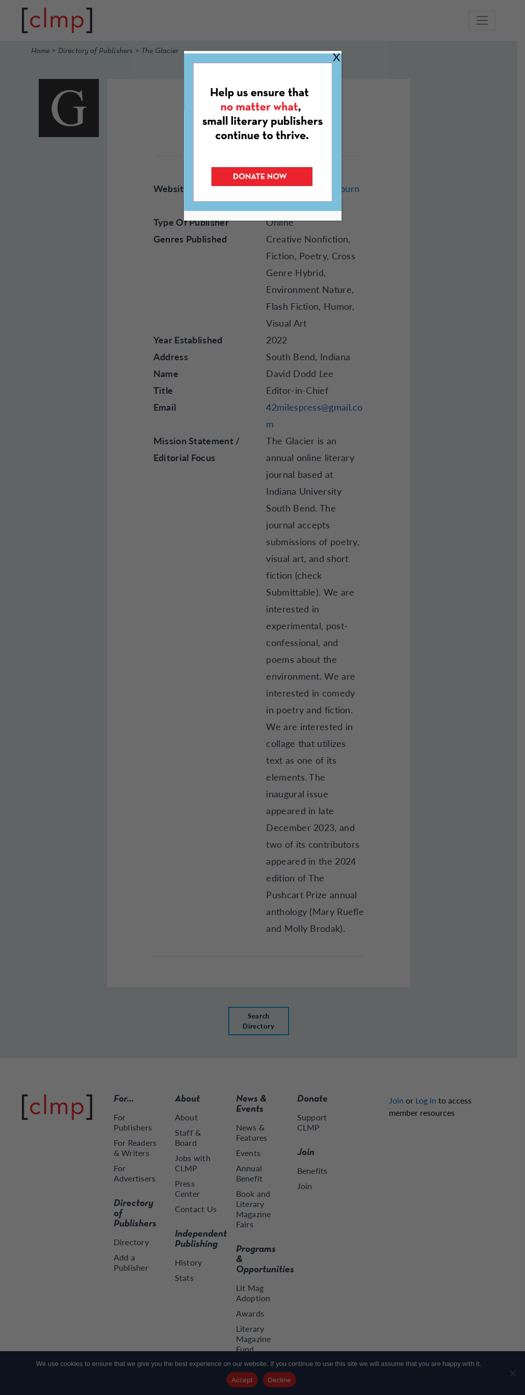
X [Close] (336, 57)
